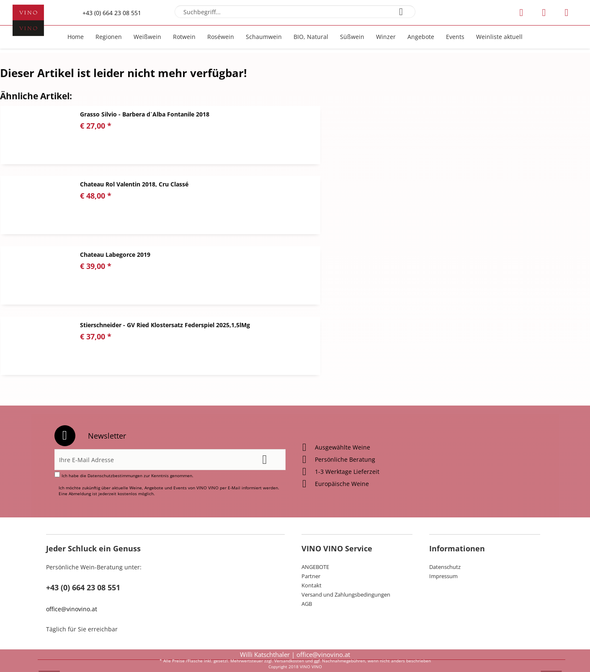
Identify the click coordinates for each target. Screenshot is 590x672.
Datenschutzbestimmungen (115, 435)
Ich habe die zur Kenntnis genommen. (127, 435)
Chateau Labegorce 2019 (115, 184)
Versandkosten (289, 661)
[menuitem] (295, 11)
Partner (310, 535)
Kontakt (311, 544)
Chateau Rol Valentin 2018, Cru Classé (435, 114)
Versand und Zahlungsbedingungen (345, 554)
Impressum (443, 535)
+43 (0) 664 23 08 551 (111, 13)
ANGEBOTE (315, 526)
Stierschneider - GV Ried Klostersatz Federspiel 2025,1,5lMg (466, 184)
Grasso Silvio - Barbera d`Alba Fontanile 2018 (144, 114)
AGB (306, 563)
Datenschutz (445, 526)
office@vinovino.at (71, 568)
